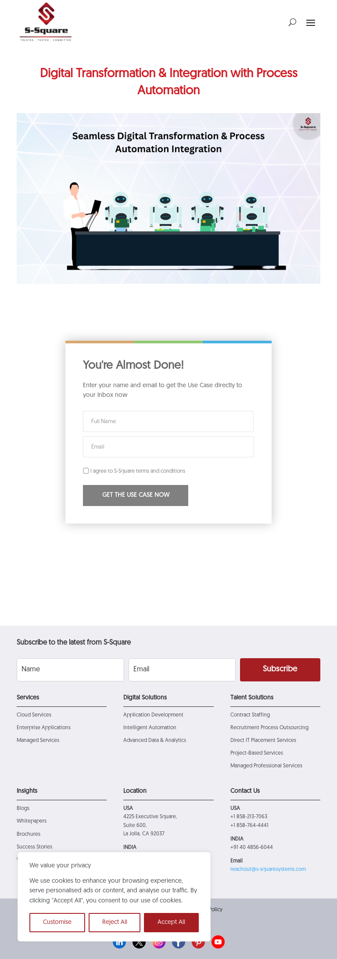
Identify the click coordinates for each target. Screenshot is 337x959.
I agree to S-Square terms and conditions (134, 471)
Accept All (171, 922)
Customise (57, 922)
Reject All (114, 922)
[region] (114, 896)
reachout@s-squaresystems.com (268, 869)
